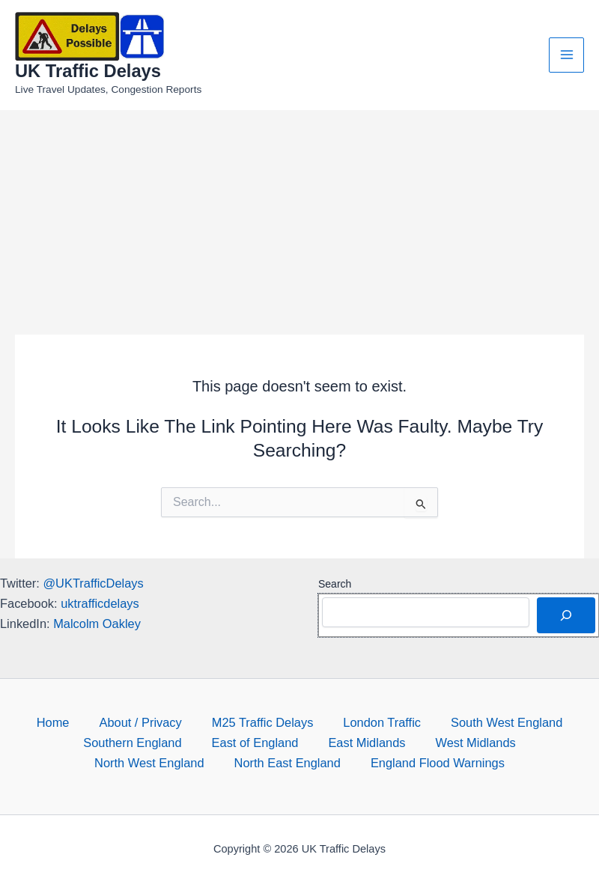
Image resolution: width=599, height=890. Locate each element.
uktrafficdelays (100, 603)
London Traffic (382, 722)
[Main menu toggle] (566, 55)
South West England (506, 722)
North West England (149, 762)
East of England (255, 742)
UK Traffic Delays (88, 71)
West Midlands (475, 742)
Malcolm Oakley (97, 623)
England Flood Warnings (438, 762)
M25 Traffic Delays (263, 722)
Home (53, 722)
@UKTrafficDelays (93, 583)
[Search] (566, 615)
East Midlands (366, 742)
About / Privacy (140, 722)
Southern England (132, 742)
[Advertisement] (299, 222)
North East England (287, 762)
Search (334, 584)
